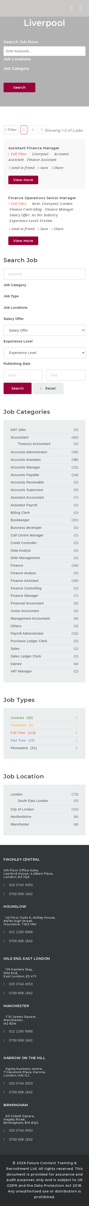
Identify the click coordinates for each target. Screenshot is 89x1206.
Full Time (44, 733)
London (17, 794)
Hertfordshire (21, 817)
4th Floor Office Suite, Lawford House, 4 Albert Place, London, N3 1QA (28, 873)
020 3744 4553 (21, 885)
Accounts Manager (25, 467)
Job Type (11, 296)
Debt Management (25, 558)
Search (19, 87)
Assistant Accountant (27, 497)
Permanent (44, 748)
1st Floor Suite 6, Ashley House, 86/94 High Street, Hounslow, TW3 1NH (30, 921)
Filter (11, 130)
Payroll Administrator (27, 633)
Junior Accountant (25, 611)
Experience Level (18, 341)
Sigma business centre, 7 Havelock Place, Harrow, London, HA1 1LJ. (25, 1072)
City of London (22, 809)
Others (16, 626)
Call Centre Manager (27, 535)
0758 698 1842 (18, 894)
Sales (15, 649)
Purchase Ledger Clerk (29, 641)
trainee (16, 664)
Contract (44, 718)
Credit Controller (24, 543)
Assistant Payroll (24, 505)
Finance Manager (59, 209)
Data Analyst (21, 550)
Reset (48, 388)
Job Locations (17, 59)
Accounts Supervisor (27, 490)
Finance (17, 565)
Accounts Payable (25, 475)
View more (23, 180)
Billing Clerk (20, 513)
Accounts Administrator (29, 452)
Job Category (16, 69)
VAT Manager (21, 671)
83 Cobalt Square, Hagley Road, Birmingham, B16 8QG (21, 1119)
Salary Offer (14, 319)
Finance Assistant (41, 160)
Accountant (19, 437)
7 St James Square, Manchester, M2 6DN (20, 1020)
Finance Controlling (25, 209)
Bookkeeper (20, 520)
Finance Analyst (23, 573)
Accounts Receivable (27, 482)
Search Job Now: (21, 42)
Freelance (44, 725)
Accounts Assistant (26, 460)
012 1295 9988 (21, 932)
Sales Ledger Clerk (26, 656)
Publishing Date (17, 364)
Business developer (26, 528)
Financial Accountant (27, 603)
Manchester (20, 824)
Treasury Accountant (34, 444)
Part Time (44, 740)
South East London (33, 801)
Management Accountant (30, 618)
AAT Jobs (18, 430)
